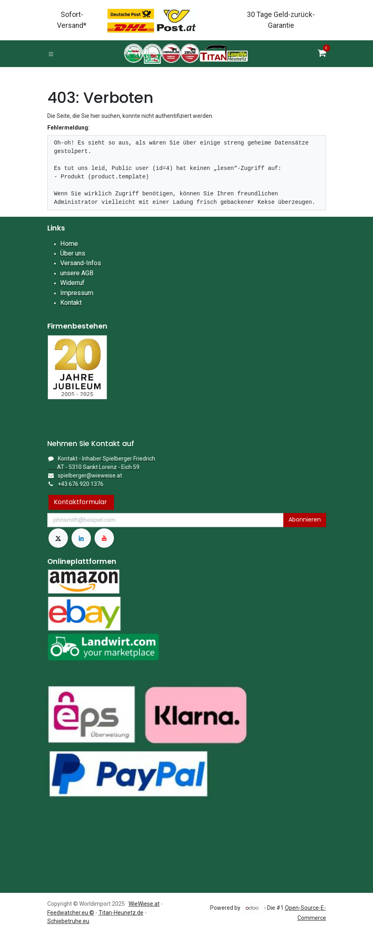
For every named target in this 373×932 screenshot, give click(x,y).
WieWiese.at (144, 904)
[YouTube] (104, 538)
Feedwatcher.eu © (70, 912)
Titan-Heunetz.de (121, 912)
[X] (58, 538)
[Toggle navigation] (51, 54)
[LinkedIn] (81, 538)
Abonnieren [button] (305, 519)
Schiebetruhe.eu (68, 921)
